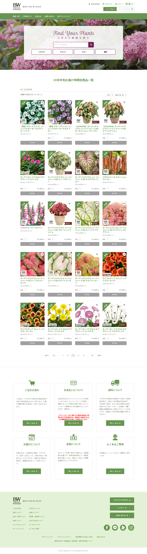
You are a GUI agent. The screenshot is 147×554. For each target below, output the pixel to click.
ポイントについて (18, 529)
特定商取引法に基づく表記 (84, 537)
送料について (17, 512)
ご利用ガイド (27, 16)
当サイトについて (63, 16)
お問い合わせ (49, 16)
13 (83, 355)
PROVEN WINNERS (122, 500)
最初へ (47, 355)
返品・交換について (19, 516)
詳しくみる (32, 423)
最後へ (100, 355)
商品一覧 (16, 16)
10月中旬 (28, 89)
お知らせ (38, 16)
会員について (17, 521)
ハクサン (122, 508)
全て (22, 89)
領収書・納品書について (37, 516)
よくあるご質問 (34, 529)
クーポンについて (34, 525)
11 (73, 355)
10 (68, 355)
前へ (54, 355)
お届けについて (34, 512)
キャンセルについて (19, 525)
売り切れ (32, 142)
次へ (92, 355)
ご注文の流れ (17, 508)
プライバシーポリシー (64, 537)
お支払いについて (34, 508)
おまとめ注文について (36, 521)
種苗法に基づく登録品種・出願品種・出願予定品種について (73, 541)
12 (78, 355)
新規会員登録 (74, 455)
